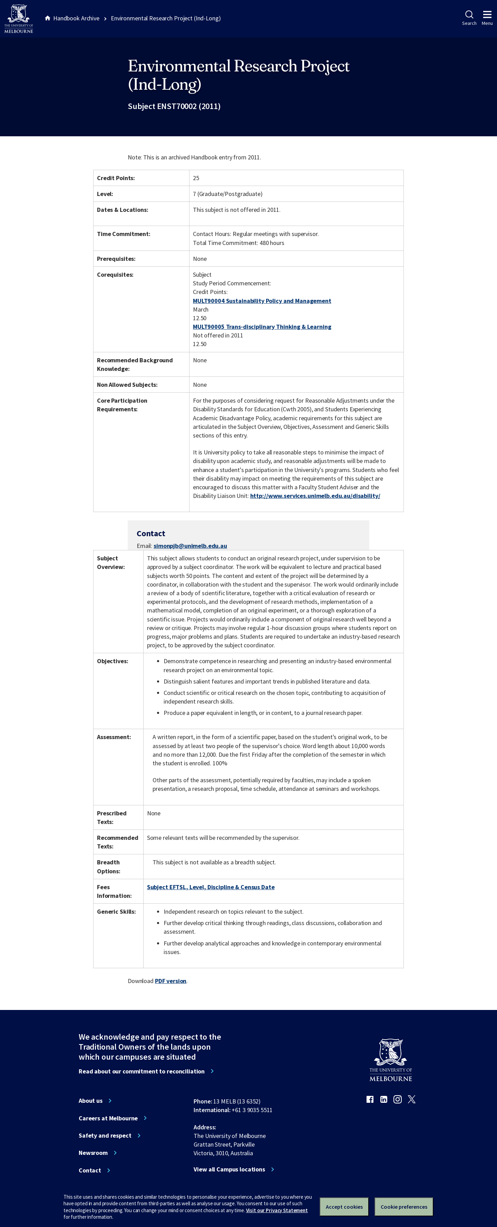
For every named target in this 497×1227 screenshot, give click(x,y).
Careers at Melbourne (108, 1118)
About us (91, 1101)
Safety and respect (105, 1135)
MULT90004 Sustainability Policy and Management (262, 301)
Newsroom (93, 1153)
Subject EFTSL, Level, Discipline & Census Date (211, 887)
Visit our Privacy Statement (277, 1210)
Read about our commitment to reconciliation (142, 1071)
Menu (487, 18)
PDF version (171, 981)
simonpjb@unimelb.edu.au (190, 546)
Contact (90, 1170)
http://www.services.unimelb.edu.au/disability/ (315, 496)
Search (469, 18)
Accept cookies (344, 1206)
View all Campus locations (229, 1169)
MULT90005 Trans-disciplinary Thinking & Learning (262, 327)
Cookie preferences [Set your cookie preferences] (404, 1206)
